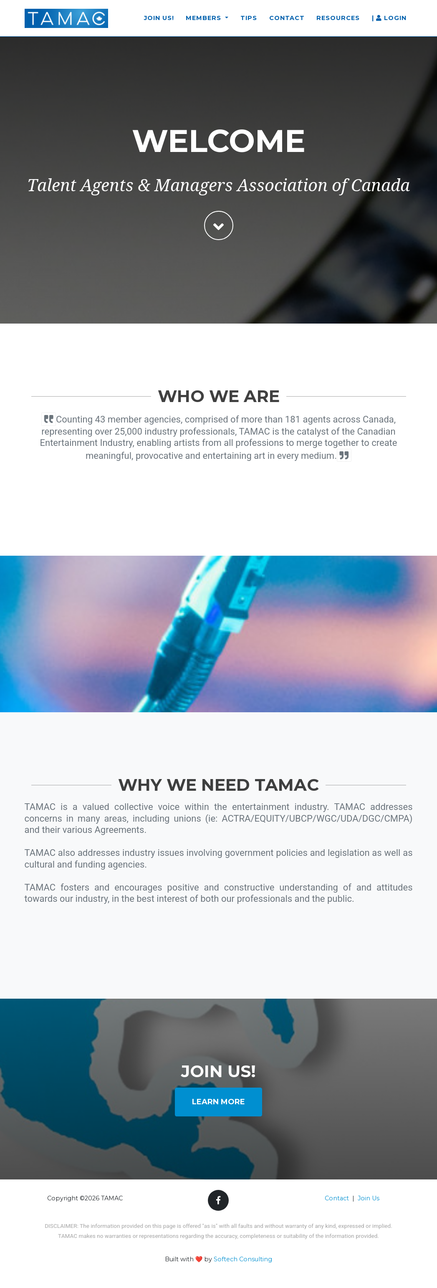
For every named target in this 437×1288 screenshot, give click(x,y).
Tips (248, 22)
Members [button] (204, 22)
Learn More (218, 1101)
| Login (389, 22)
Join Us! (159, 22)
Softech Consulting (243, 1259)
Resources (338, 22)
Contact (287, 22)
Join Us (368, 1198)
